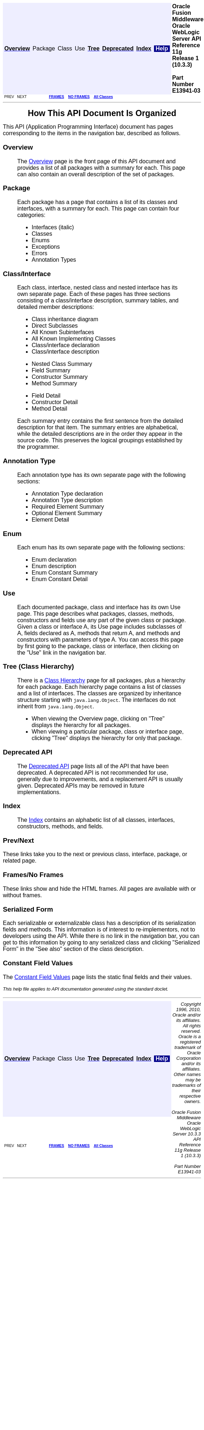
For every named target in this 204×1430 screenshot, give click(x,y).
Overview (41, 161)
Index (36, 820)
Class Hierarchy (65, 680)
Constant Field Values (42, 977)
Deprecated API (49, 766)
